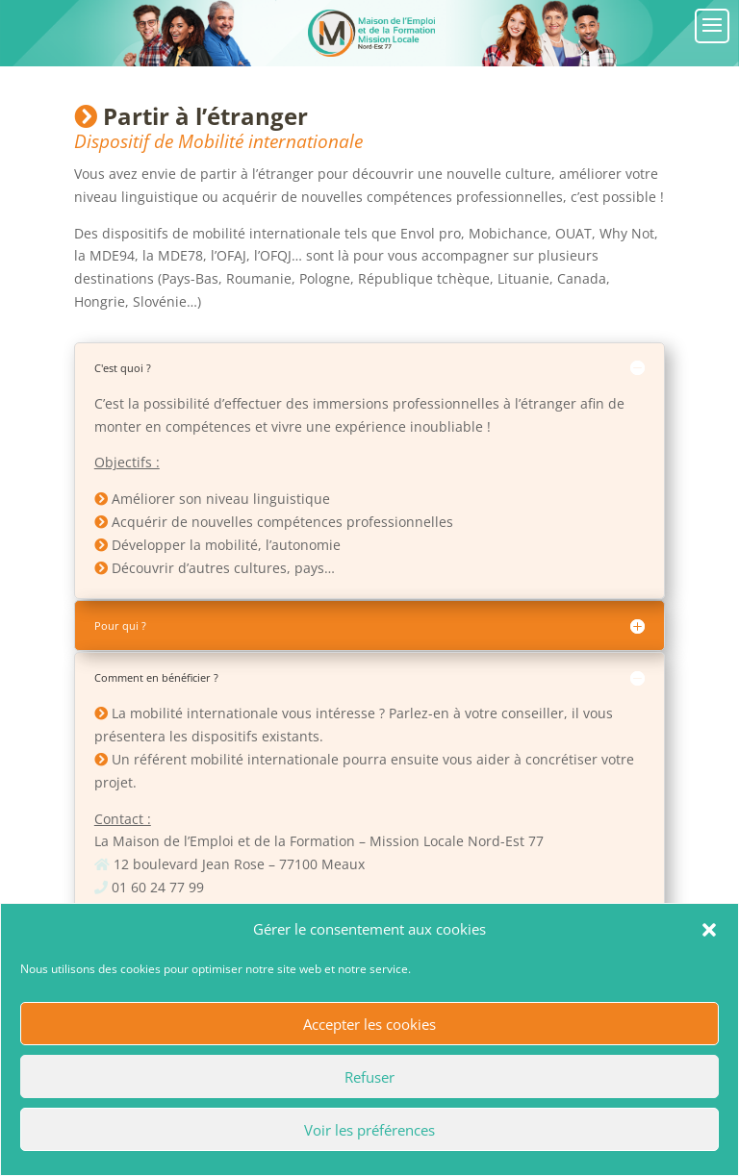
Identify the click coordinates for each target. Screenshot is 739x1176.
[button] (709, 929)
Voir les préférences (369, 1129)
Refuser (369, 1077)
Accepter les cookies (369, 1024)
